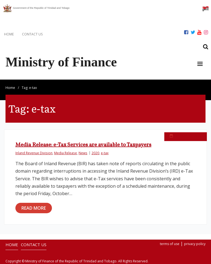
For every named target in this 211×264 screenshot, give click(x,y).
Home (10, 87)
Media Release (65, 153)
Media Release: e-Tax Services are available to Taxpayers (83, 145)
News (83, 153)
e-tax (105, 153)
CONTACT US (32, 34)
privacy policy (195, 243)
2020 (95, 153)
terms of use (169, 243)
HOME (9, 34)
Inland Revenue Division (33, 153)
